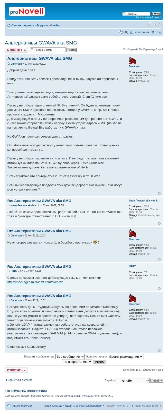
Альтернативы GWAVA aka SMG (41, 42)
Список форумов (22, 25)
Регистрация (141, 32)
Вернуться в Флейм (20, 379)
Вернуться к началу (159, 193)
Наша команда (53, 405)
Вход (158, 32)
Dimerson (16, 63)
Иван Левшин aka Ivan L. (25, 205)
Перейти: (110, 380)
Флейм (54, 25)
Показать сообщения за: (54, 356)
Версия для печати (149, 24)
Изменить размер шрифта (157, 24)
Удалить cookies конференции (84, 405)
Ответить (16, 50)
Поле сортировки (114, 356)
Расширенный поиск (148, 17)
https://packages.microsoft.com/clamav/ (35, 282)
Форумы (42, 25)
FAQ (125, 32)
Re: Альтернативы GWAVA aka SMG (39, 201)
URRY (14, 271)
